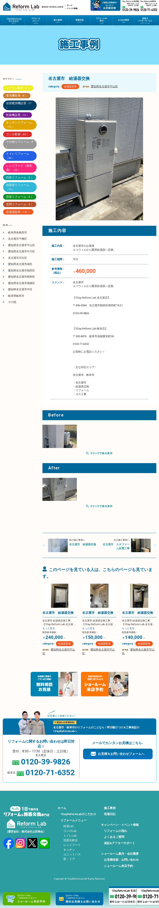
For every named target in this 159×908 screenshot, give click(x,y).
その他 (12, 302)
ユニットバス (72, 854)
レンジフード (72, 845)
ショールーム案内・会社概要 (120, 853)
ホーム (62, 808)
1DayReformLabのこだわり (78, 814)
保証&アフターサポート (119, 843)
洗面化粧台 (70, 840)
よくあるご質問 (114, 836)
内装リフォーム (19, 177)
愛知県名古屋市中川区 (21, 251)
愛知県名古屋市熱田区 (21, 270)
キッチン (69, 849)
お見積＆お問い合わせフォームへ (121, 754)
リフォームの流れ (115, 830)
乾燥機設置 (17, 115)
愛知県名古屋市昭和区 (21, 276)
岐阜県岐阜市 (16, 295)
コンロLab (70, 830)
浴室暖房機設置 (19, 105)
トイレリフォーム (17, 156)
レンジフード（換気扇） (19, 168)
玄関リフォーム (19, 204)
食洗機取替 (17, 95)
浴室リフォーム (19, 196)
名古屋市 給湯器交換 (82, 544)
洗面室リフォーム (17, 187)
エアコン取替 (18, 88)
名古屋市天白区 (17, 257)
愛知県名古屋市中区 (20, 289)
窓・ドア (69, 859)
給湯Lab (68, 826)
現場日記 (110, 814)
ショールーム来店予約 (118, 866)
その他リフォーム (19, 144)
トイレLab (70, 835)
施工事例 (110, 808)
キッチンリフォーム (19, 124)
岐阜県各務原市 (17, 232)
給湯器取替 (70, 86)
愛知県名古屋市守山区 (104, 86)
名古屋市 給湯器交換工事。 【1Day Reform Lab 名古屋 (58, 624)
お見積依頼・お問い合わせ (121, 859)
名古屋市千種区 (17, 238)
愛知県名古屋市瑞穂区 (21, 283)
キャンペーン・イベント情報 (120, 824)
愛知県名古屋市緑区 (20, 264)
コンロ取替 (17, 134)
